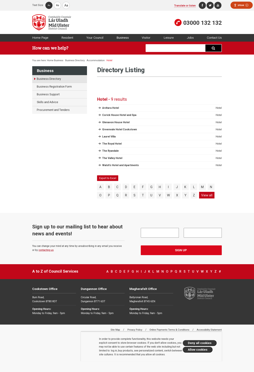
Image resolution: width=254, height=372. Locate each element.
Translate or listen (185, 5)
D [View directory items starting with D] (126, 187)
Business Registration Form (54, 86)
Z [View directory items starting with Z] (194, 195)
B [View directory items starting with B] (109, 187)
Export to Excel (107, 178)
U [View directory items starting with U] (151, 195)
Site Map (116, 329)
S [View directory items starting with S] (134, 195)
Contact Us (214, 37)
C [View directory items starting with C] (117, 187)
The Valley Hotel (112, 158)
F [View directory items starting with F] (143, 187)
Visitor (146, 37)
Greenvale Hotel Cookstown (119, 129)
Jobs (190, 37)
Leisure (169, 37)
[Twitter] (210, 5)
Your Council (94, 37)
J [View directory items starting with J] (177, 187)
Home (50, 60)
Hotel (219, 108)
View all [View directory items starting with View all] (206, 195)
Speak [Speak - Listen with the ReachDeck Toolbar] (241, 5)
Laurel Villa (109, 136)
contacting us (46, 250)
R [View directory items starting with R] (126, 195)
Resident (67, 37)
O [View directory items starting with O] (100, 195)
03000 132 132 (202, 22)
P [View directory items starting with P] (109, 195)
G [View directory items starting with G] (151, 187)
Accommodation (96, 60)
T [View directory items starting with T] (143, 195)
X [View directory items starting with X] (177, 195)
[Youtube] (217, 5)
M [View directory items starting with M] (202, 187)
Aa (49, 5)
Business (122, 37)
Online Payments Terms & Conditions (170, 329)
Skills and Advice (47, 102)
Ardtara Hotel (110, 107)
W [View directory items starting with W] (168, 195)
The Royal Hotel (112, 143)
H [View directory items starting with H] (160, 187)
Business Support (48, 94)
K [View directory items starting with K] (185, 187)
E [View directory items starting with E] (134, 187)
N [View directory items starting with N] (211, 187)
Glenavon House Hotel (116, 122)
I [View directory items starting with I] (168, 187)
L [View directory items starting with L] (194, 187)
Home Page (40, 37)
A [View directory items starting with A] (100, 187)
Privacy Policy (135, 329)
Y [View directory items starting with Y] (185, 195)
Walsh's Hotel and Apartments (120, 165)
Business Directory (75, 60)
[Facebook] (202, 5)
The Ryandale (110, 150)
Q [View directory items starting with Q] (117, 195)
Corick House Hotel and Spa (119, 115)
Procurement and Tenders (53, 110)
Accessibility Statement (209, 329)
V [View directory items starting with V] (160, 195)
